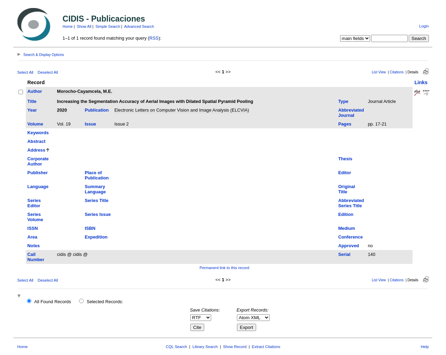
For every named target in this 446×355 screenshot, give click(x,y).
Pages (345, 124)
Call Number (36, 257)
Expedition (96, 237)
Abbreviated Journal (351, 112)
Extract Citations (266, 347)
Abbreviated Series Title (351, 203)
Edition (345, 214)
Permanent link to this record (224, 268)
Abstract (37, 141)
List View (379, 72)
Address (36, 150)
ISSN (33, 228)
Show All (84, 26)
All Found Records (52, 301)
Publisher (38, 172)
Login (424, 26)
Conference (350, 237)
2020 (62, 110)
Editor (344, 172)
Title (32, 101)
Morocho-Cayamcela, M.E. (85, 91)
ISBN (90, 228)
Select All (25, 72)
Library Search (205, 347)
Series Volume (35, 217)
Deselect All (48, 72)
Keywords (38, 132)
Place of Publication (97, 175)
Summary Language (95, 189)
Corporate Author (38, 161)
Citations (397, 72)
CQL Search (176, 347)
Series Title (96, 200)
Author (35, 91)
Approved (348, 245)
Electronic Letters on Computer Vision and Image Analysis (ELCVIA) (181, 110)
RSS (154, 38)
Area (32, 237)
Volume (35, 124)
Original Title (346, 189)
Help (425, 347)
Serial (344, 254)
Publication (97, 110)
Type (343, 101)
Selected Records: (105, 301)
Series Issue (98, 214)
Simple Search (107, 26)
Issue (90, 124)
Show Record (234, 347)
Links (421, 82)
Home (68, 26)
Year (32, 110)
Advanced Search (139, 26)
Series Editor (34, 203)
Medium (346, 228)
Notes (34, 245)
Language (38, 186)
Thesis (345, 158)
